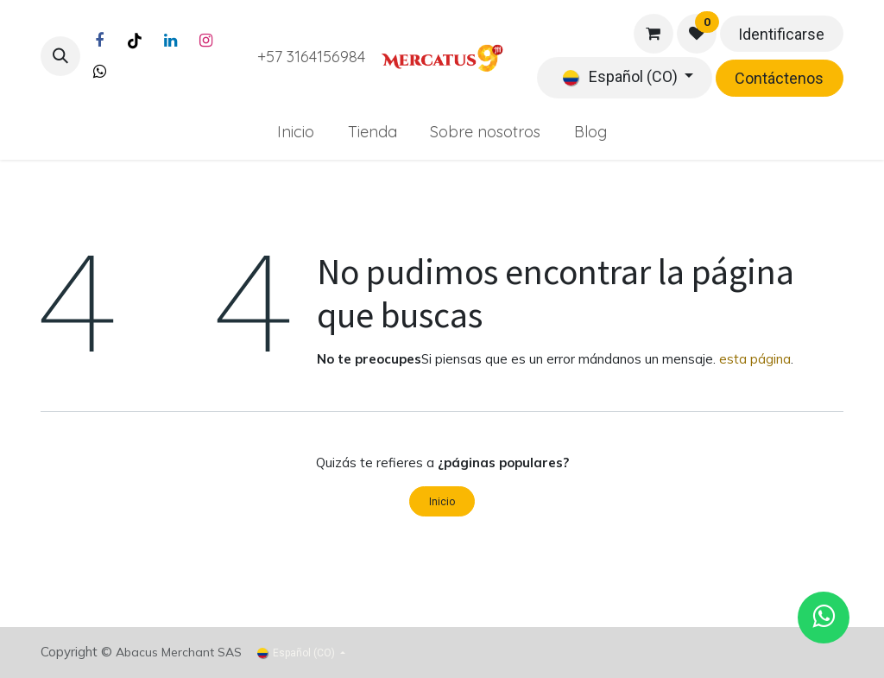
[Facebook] (99, 40)
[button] (60, 56)
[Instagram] (205, 40)
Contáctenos (779, 78)
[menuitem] (295, 131)
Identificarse (781, 34)
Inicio (442, 502)
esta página (755, 359)
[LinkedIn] (170, 40)
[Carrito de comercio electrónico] (653, 34)
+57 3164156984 (311, 57)
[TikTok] (134, 40)
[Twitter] (99, 71)
